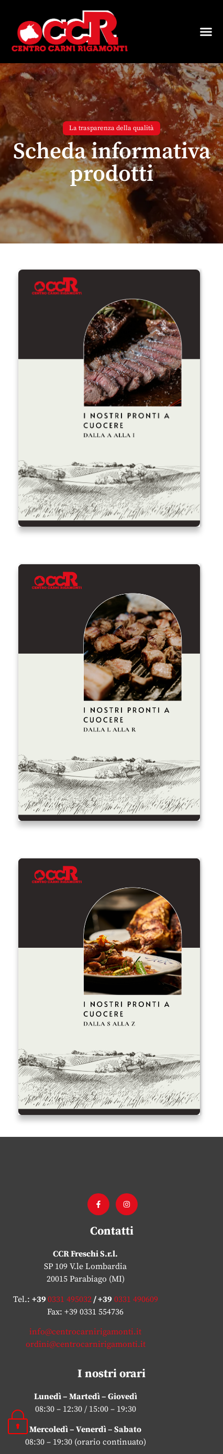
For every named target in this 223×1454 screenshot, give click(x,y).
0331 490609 (135, 1262)
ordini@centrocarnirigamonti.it (86, 1307)
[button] (206, 32)
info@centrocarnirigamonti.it (85, 1294)
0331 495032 (70, 1262)
